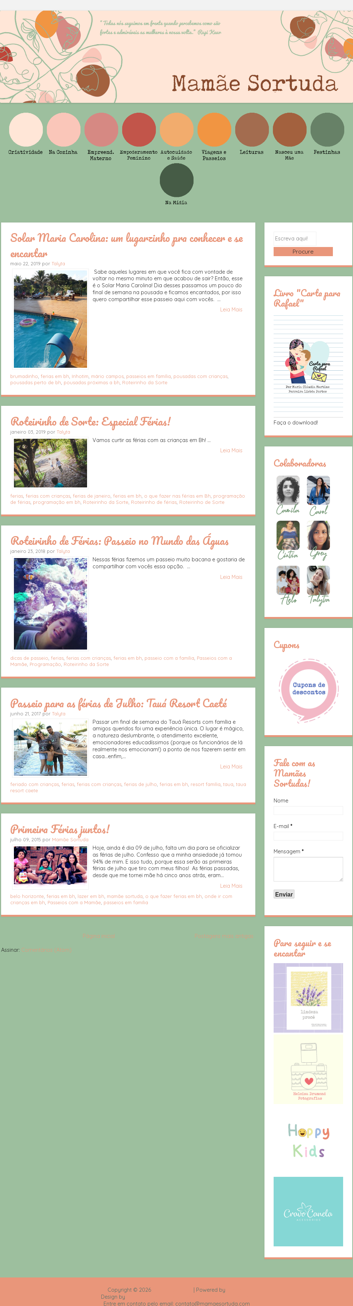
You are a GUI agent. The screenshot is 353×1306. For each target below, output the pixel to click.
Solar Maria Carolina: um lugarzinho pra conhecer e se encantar (126, 245)
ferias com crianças (48, 496)
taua (228, 784)
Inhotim (80, 376)
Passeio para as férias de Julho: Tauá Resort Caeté (118, 703)
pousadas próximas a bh (92, 382)
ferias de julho (140, 784)
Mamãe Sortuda (70, 839)
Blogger (236, 1279)
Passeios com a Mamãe (74, 902)
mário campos (107, 376)
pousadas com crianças (200, 376)
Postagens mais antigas (224, 936)
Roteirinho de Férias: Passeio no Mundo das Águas (119, 540)
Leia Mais (231, 309)
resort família (206, 784)
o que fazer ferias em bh (173, 896)
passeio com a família (169, 658)
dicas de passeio (29, 658)
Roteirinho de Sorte (202, 502)
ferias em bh (55, 376)
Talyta (58, 263)
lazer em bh (91, 896)
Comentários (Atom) (46, 950)
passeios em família (148, 376)
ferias (16, 496)
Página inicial (99, 936)
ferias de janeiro (91, 496)
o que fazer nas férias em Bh (177, 496)
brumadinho (24, 376)
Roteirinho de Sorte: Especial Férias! (90, 421)
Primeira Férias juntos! (59, 829)
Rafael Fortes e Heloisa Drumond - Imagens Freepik (189, 1286)
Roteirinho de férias (154, 502)
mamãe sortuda (125, 896)
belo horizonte (27, 896)
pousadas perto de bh (35, 382)
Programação (45, 664)
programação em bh (56, 502)
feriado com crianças (34, 784)
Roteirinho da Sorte (145, 382)
